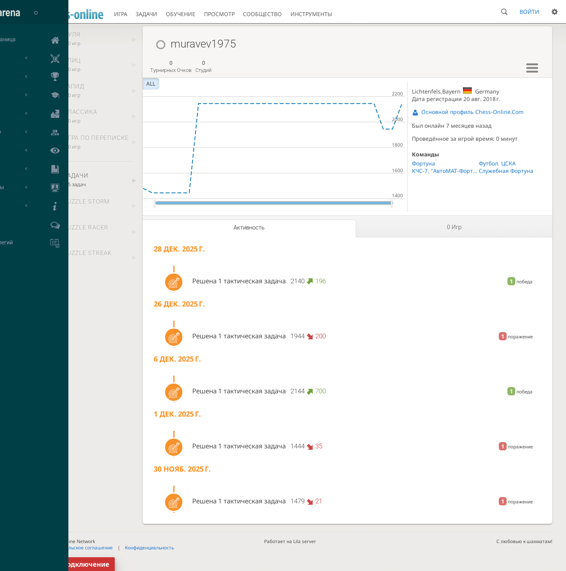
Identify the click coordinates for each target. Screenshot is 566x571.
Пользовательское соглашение (77, 547)
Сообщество (262, 14)
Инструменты (311, 14)
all (150, 83)
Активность (249, 227)
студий (203, 66)
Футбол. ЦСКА (497, 163)
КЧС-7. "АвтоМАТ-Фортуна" (445, 170)
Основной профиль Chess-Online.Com (472, 112)
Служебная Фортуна (506, 170)
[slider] (155, 204)
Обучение (180, 14)
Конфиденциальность (149, 547)
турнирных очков (170, 66)
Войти (529, 11)
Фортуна (423, 163)
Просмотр (219, 14)
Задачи (146, 14)
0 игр (454, 227)
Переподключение (77, 564)
